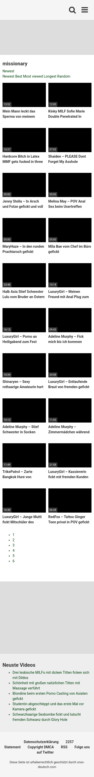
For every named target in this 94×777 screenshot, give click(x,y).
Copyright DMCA (41, 747)
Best (18, 76)
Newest (8, 71)
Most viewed (33, 76)
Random (63, 76)
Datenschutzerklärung (41, 742)
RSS (64, 747)
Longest (50, 76)
